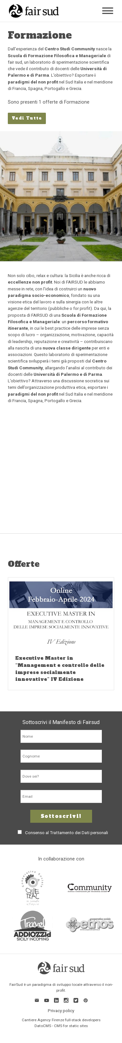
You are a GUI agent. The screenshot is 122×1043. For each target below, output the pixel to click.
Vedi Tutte (27, 118)
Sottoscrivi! (61, 816)
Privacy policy (61, 1010)
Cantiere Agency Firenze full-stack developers (61, 1020)
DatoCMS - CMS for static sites (61, 1026)
